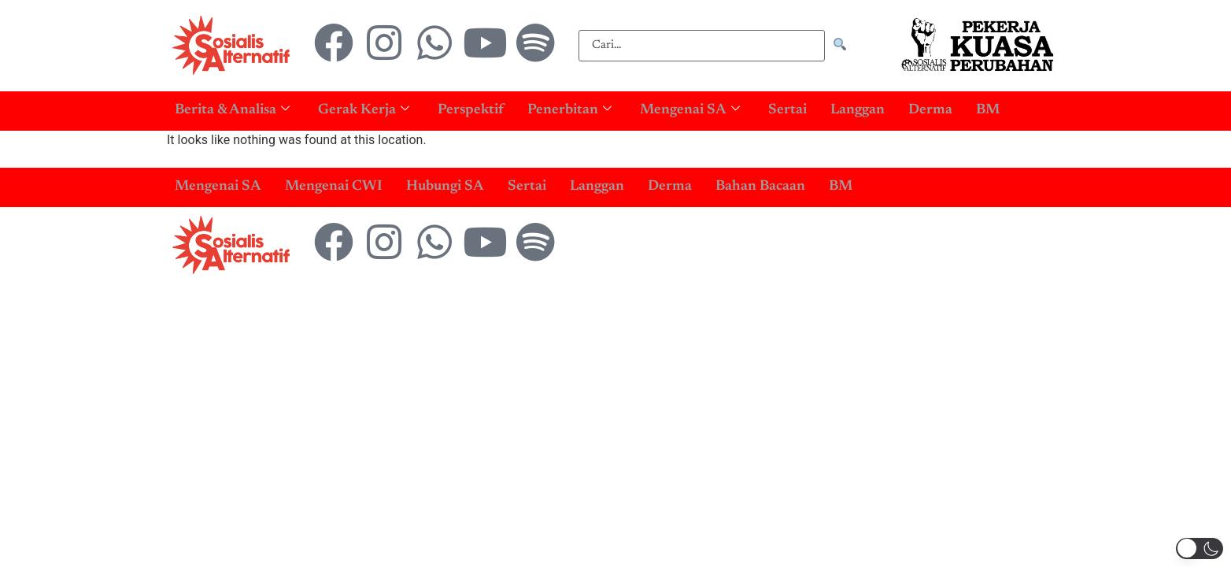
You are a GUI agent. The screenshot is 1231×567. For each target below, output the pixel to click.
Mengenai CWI (334, 187)
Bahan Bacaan (760, 187)
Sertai (787, 110)
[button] (1199, 548)
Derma (930, 110)
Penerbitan (569, 110)
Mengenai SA (690, 110)
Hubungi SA (445, 187)
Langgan (857, 110)
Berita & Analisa (232, 110)
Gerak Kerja (363, 110)
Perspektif (471, 110)
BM (988, 110)
